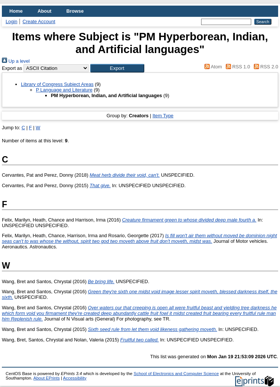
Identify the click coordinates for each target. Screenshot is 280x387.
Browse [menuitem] (75, 11)
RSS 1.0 (236, 66)
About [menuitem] (45, 11)
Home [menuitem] (16, 11)
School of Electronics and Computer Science (176, 373)
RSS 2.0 (264, 66)
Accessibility (74, 378)
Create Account (38, 21)
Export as (12, 68)
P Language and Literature (64, 90)
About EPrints (46, 378)
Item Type (163, 115)
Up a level (16, 61)
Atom (212, 66)
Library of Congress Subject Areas (57, 84)
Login (11, 21)
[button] (117, 68)
